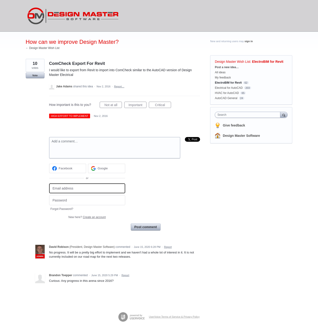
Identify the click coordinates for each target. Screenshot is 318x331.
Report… (119, 86)
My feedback (223, 77)
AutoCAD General (226, 98)
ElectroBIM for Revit (267, 61)
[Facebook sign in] (67, 168)
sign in (249, 41)
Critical (163, 105)
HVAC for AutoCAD (227, 93)
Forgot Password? (62, 209)
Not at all (113, 105)
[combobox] (248, 114)
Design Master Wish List (232, 61)
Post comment (145, 227)
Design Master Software (241, 136)
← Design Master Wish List (43, 48)
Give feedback (234, 125)
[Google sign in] (106, 168)
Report (168, 246)
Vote (35, 75)
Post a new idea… (227, 67)
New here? (87, 217)
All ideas (220, 72)
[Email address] (87, 188)
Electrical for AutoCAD (229, 87)
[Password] (87, 200)
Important (137, 105)
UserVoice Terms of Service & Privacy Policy (174, 316)
